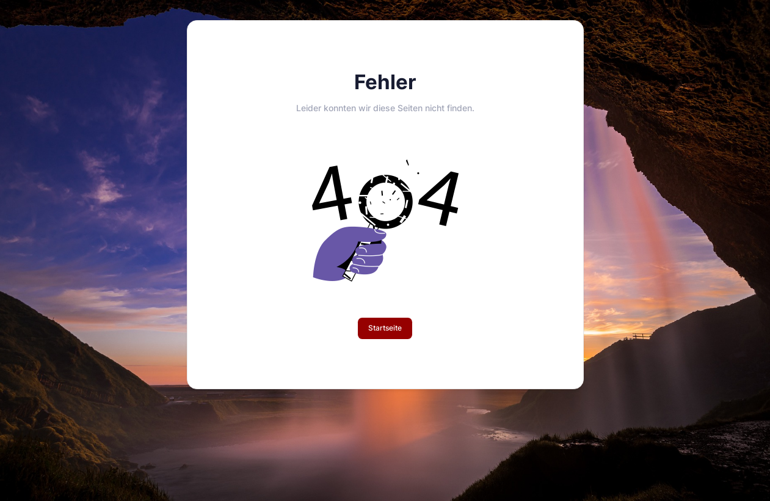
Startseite (385, 327)
